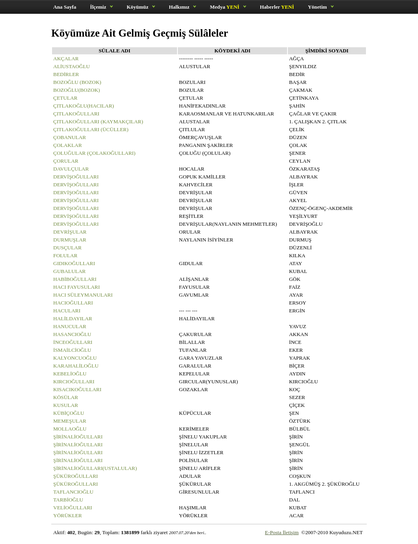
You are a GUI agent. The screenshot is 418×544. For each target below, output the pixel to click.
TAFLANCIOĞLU (73, 492)
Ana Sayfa (64, 7)
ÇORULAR (65, 161)
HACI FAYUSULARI (76, 287)
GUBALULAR (69, 271)
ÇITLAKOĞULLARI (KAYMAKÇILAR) (98, 121)
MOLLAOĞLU (69, 429)
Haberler (277, 7)
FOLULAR (65, 255)
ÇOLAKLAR (67, 145)
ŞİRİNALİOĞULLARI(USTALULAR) (95, 468)
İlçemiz (98, 7)
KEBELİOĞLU (69, 374)
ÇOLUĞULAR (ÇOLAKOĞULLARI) (94, 153)
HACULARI (66, 311)
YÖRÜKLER (67, 515)
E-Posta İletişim (282, 532)
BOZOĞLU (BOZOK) (77, 82)
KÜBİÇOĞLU (68, 413)
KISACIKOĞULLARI (77, 389)
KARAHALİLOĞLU (76, 366)
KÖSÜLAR (65, 397)
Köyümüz (137, 7)
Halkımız (179, 7)
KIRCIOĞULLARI (73, 381)
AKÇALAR (65, 58)
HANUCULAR (69, 326)
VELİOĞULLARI (72, 508)
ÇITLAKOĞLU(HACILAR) (83, 106)
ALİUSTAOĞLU (71, 66)
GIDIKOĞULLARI (74, 263)
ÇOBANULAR (69, 137)
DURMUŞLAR (69, 240)
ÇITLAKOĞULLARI (76, 114)
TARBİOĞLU (68, 500)
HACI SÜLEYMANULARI (83, 295)
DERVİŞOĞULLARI (76, 177)
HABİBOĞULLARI (75, 279)
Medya (224, 7)
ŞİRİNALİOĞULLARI (78, 437)
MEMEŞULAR (69, 421)
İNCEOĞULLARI (72, 342)
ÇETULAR (65, 98)
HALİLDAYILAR (72, 318)
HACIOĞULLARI (73, 303)
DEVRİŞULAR (69, 232)
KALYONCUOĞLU (75, 358)
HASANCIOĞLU (72, 334)
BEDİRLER (66, 74)
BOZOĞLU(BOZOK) (76, 90)
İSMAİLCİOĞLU (72, 350)
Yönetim (317, 7)
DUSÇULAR (67, 248)
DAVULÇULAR (71, 169)
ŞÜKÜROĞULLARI (75, 476)
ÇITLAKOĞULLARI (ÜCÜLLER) (91, 129)
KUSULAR (65, 405)
